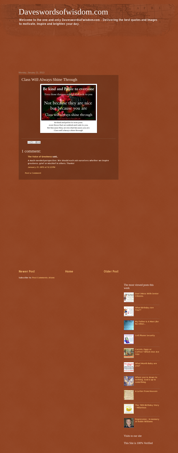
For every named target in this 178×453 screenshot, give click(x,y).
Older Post (111, 271)
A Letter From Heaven (146, 391)
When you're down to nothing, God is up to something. (146, 379)
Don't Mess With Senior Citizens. (147, 294)
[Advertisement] (89, 48)
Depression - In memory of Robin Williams (147, 420)
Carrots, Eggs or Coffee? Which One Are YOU (147, 351)
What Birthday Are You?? (144, 308)
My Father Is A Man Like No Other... (147, 322)
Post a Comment (33, 173)
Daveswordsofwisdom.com (63, 11)
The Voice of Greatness (40, 156)
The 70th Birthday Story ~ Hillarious (147, 406)
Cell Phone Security (145, 335)
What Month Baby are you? (146, 364)
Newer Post (27, 271)
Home (69, 271)
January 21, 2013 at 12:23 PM (41, 167)
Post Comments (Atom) (43, 277)
